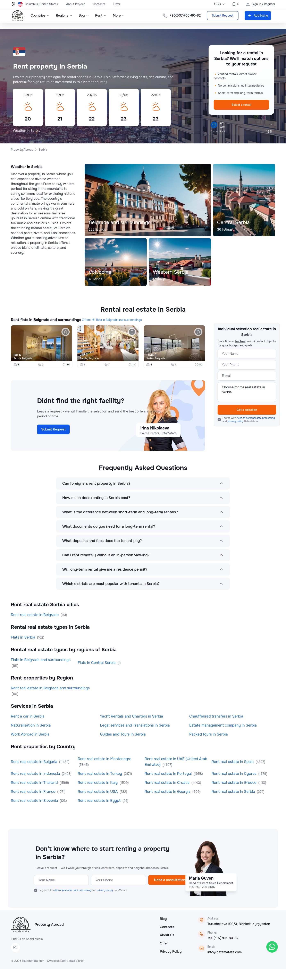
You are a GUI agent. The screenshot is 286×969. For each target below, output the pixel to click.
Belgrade (27, 358)
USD (219, 4)
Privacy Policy (171, 951)
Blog (163, 919)
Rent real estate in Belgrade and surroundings (50, 688)
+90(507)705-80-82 (222, 938)
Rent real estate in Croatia (168, 782)
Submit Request (222, 15)
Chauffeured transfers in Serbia (216, 716)
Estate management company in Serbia (223, 725)
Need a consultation (169, 880)
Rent (101, 15)
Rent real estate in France (33, 791)
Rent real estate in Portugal (169, 773)
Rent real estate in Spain (233, 761)
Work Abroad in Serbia (30, 734)
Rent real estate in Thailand (35, 782)
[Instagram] (15, 947)
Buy (84, 15)
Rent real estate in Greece (235, 782)
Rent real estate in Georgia (168, 791)
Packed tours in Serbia (208, 734)
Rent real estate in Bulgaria (34, 761)
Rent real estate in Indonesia (36, 773)
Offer (116, 4)
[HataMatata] (21, 924)
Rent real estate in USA (98, 791)
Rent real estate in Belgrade (35, 615)
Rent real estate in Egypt (100, 800)
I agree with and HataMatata (248, 419)
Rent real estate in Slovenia (35, 800)
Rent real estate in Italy (98, 782)
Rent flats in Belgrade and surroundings (46, 320)
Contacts (99, 4)
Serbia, (18, 358)
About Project (75, 4)
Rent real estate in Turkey (100, 773)
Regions (64, 15)
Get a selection (247, 410)
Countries (40, 15)
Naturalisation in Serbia (31, 725)
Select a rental (241, 105)
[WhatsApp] (272, 947)
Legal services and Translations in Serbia (135, 725)
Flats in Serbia (23, 637)
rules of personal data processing (256, 418)
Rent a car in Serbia (27, 716)
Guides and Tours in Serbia (123, 734)
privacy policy (235, 421)
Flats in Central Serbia (97, 662)
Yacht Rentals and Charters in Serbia (131, 716)
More (119, 15)
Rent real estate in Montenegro (105, 759)
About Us (167, 935)
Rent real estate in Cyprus (235, 773)
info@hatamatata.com (224, 952)
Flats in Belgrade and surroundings (40, 660)
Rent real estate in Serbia (234, 791)
